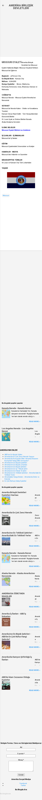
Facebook (23, 783)
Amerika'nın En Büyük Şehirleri (15, 467)
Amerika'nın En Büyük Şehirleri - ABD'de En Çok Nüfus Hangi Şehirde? (16, 636)
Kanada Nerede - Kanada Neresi (16, 408)
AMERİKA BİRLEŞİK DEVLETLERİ (21, 7)
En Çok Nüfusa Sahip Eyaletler (15, 481)
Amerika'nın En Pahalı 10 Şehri (15, 471)
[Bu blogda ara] (21, 793)
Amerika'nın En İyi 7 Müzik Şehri (15, 469)
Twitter (23, 785)
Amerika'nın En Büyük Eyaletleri (15, 463)
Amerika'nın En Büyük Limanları (15, 465)
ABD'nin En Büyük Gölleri (13, 455)
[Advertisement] (21, 33)
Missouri (6, 195)
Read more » (34, 421)
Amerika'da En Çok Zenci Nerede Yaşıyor (19, 457)
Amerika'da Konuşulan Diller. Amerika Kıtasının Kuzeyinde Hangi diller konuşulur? (21, 460)
